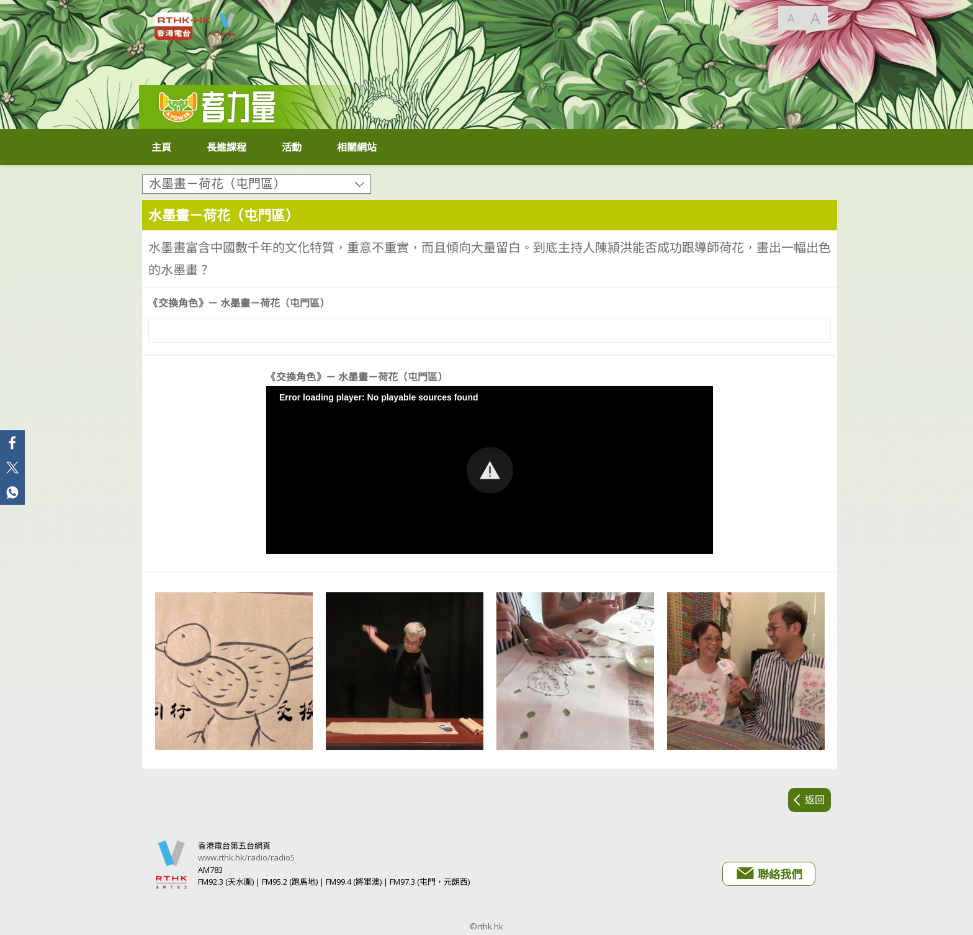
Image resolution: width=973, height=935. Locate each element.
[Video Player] (489, 330)
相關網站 (357, 147)
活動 (292, 147)
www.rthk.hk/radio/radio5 (246, 857)
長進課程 (226, 147)
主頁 (161, 147)
